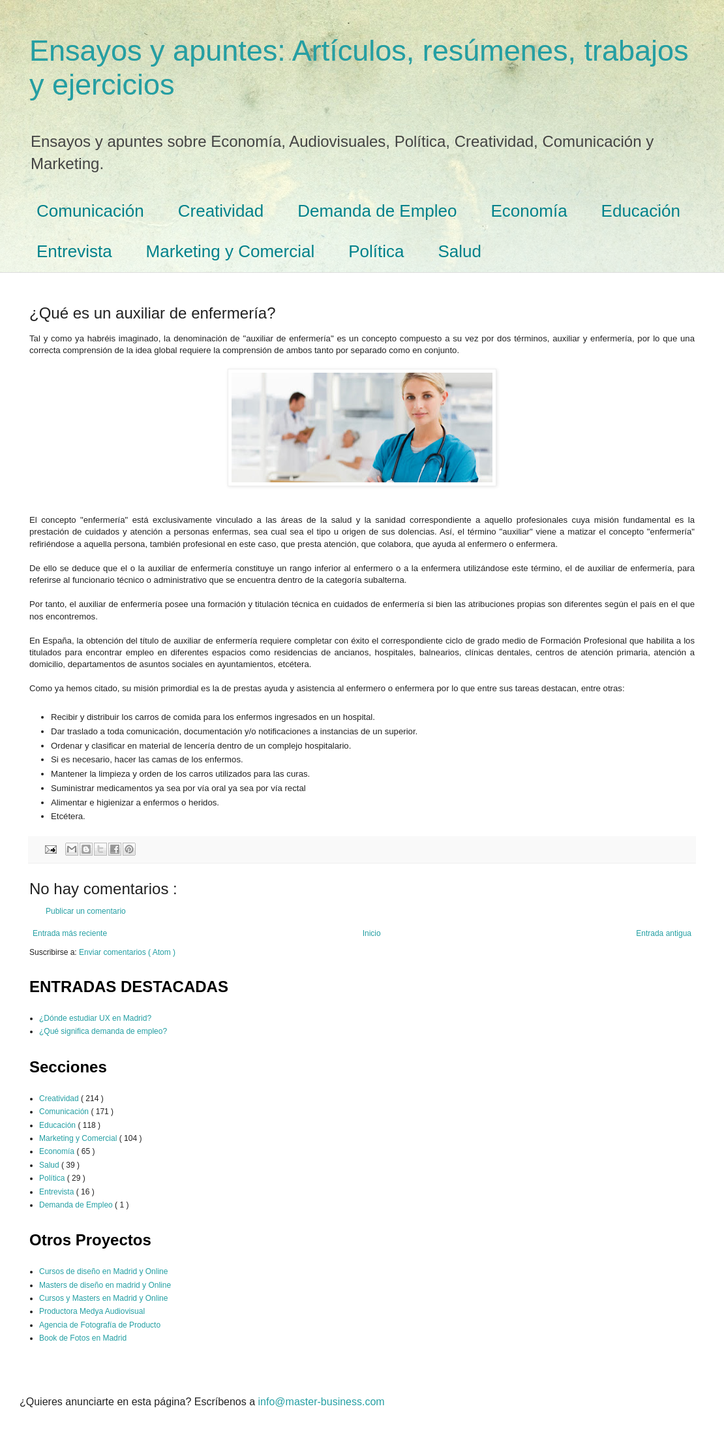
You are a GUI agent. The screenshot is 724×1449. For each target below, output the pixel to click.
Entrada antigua (663, 933)
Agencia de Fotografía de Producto (99, 1325)
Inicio (372, 933)
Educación (640, 211)
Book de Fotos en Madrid (83, 1338)
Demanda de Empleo (377, 211)
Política (376, 251)
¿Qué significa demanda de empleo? (103, 1031)
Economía (529, 211)
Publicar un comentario (86, 911)
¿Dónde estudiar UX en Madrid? (95, 1018)
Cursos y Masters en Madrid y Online (103, 1298)
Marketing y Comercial (230, 251)
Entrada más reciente (70, 933)
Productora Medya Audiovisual (92, 1311)
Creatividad (221, 211)
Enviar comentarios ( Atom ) (127, 952)
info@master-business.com (321, 1401)
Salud (460, 251)
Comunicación (90, 211)
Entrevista (74, 251)
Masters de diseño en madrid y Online (105, 1285)
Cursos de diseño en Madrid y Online (103, 1271)
